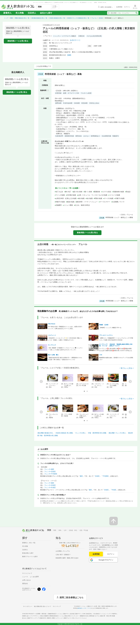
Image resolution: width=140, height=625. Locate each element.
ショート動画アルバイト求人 (72, 618)
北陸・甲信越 (83, 530)
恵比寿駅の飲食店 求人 (45, 433)
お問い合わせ (26, 580)
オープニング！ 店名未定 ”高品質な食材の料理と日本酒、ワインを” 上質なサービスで (115, 345)
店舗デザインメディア (36, 618)
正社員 (101, 18)
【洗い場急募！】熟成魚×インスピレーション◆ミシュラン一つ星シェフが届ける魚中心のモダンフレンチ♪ (65, 349)
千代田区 (106, 476)
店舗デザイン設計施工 (74, 613)
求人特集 (20, 13)
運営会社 (25, 583)
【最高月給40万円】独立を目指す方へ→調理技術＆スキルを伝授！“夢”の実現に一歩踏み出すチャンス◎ (65, 358)
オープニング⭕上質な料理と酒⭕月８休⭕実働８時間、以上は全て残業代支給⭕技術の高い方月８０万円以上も (116, 349)
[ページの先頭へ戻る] (113, 521)
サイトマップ (57, 606)
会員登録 (96, 554)
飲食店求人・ (95, 613)
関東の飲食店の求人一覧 (22, 18)
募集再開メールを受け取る (17, 41)
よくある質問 (34, 576)
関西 (54, 530)
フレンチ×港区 (49, 469)
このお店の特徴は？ (42, 66)
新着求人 (7, 13)
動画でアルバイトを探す (30, 556)
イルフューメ (52, 335)
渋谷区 (97, 476)
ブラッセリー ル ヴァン (106, 335)
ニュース (25, 576)
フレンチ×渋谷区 (50, 471)
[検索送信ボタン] (136, 13)
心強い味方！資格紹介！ (63, 554)
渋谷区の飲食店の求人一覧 (57, 18)
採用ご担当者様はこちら (71, 597)
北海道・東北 (73, 530)
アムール (94, 18)
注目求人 (32, 13)
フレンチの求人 (80, 433)
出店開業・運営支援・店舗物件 (49, 613)
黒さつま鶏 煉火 (53, 355)
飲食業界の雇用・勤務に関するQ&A (67, 558)
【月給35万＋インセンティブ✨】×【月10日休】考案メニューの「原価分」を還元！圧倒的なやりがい (65, 339)
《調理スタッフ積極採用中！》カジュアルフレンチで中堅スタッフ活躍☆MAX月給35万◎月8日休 (116, 339)
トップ (6, 18)
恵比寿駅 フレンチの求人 (117, 433)
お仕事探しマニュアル (63, 551)
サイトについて (27, 573)
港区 (81, 476)
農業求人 (52, 618)
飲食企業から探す (28, 553)
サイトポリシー (27, 606)
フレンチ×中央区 (50, 487)
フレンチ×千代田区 (50, 474)
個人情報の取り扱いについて (42, 606)
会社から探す (46, 13)
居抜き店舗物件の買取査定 (55, 616)
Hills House (51, 324)
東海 (59, 530)
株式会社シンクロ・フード (84, 608)
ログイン (110, 554)
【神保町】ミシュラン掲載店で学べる (110, 327)
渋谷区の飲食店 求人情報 (64, 433)
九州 (65, 530)
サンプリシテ (52, 345)
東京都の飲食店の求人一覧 (39, 18)
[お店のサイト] (75, 40)
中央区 (114, 490)
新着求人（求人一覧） (29, 543)
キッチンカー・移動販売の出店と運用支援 (85, 616)
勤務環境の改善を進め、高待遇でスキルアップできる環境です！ (116, 358)
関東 (11, 18)
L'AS (100, 355)
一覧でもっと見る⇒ (126, 368)
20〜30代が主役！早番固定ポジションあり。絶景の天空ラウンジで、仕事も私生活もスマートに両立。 (65, 327)
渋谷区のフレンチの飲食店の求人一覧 (78, 18)
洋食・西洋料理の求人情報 (97, 433)
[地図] (69, 55)
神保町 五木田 (103, 325)
